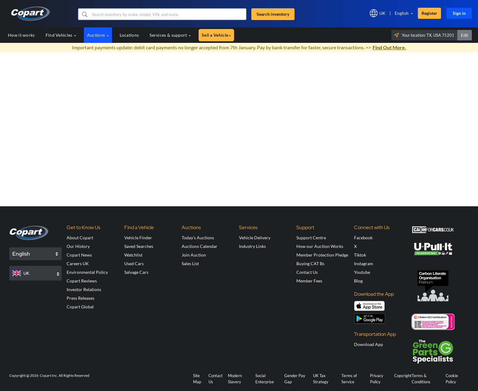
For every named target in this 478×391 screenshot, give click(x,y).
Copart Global (80, 306)
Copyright (403, 375)
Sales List (190, 263)
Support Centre (311, 237)
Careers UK (78, 263)
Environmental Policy (87, 272)
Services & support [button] (170, 35)
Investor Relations (84, 289)
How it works (21, 35)
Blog (358, 280)
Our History (78, 246)
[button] (84, 14)
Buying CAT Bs (310, 263)
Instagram (363, 263)
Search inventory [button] (273, 14)
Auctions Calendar (199, 246)
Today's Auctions (198, 237)
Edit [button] (464, 35)
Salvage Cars (136, 272)
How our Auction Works (319, 246)
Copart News (79, 254)
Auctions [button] (98, 35)
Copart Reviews (82, 280)
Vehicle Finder (138, 237)
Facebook (363, 237)
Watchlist (133, 254)
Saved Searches (138, 246)
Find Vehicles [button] (61, 35)
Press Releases (80, 298)
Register (429, 13)
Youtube (362, 272)
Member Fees (309, 280)
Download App (368, 344)
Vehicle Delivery (254, 237)
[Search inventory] (168, 14)
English (402, 13)
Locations (129, 35)
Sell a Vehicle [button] (216, 35)
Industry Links (252, 246)
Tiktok (360, 254)
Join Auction (194, 254)
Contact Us (307, 272)
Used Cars (134, 263)
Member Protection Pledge (322, 254)
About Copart (80, 237)
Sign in (459, 13)
